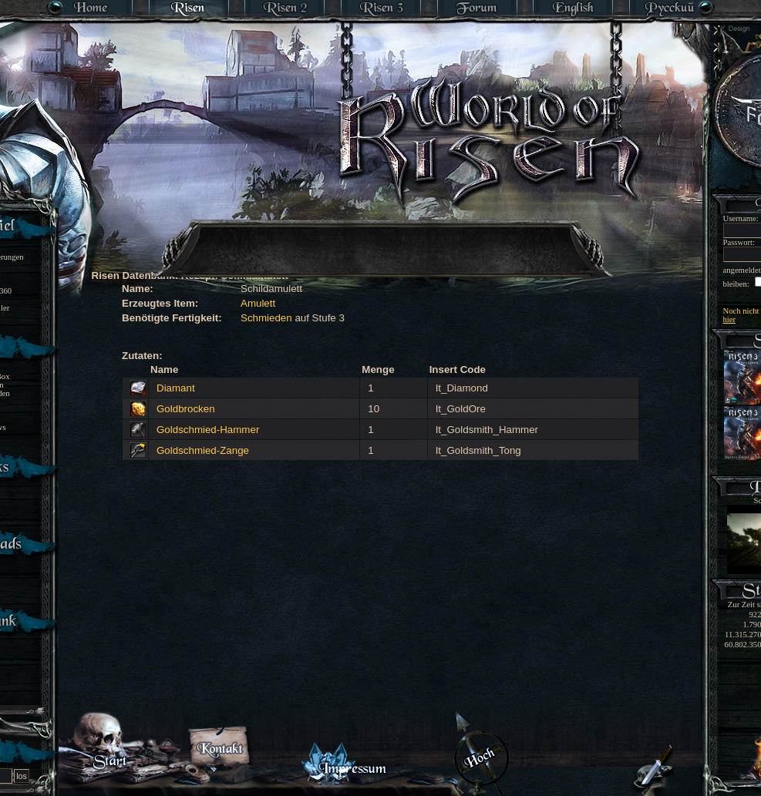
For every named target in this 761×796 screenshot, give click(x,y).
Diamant (176, 388)
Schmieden (266, 318)
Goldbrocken (186, 409)
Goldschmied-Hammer (208, 429)
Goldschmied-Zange (203, 450)
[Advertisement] (381, 239)
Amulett (258, 303)
